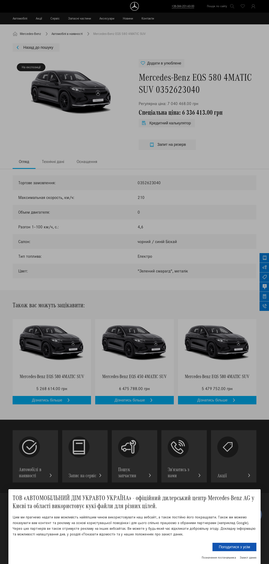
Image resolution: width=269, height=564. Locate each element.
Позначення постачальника (219, 557)
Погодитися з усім (234, 547)
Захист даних (248, 557)
